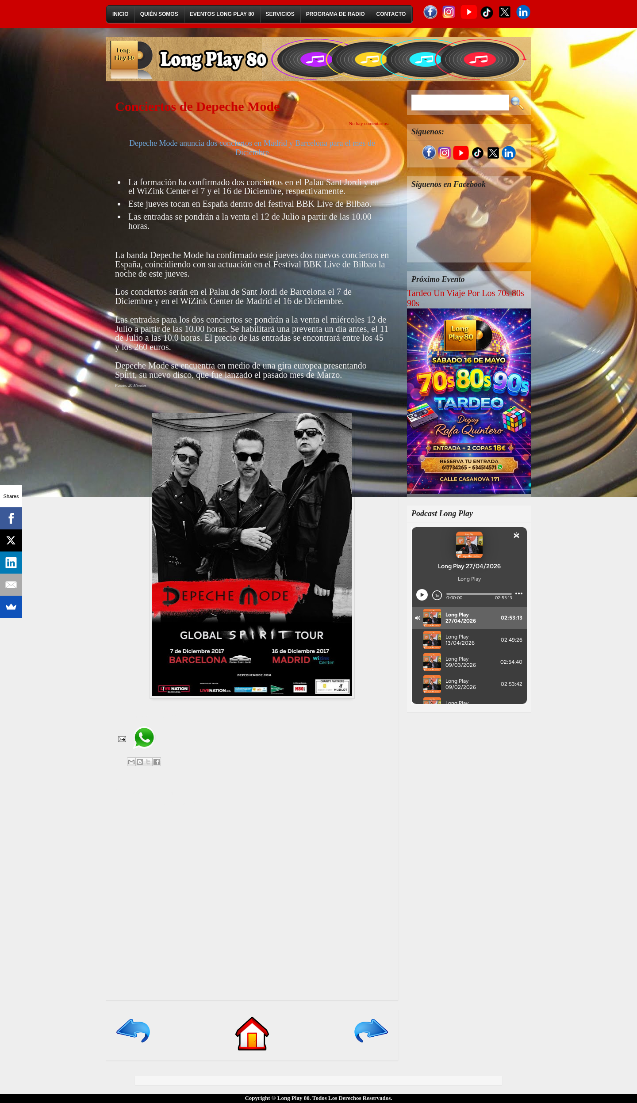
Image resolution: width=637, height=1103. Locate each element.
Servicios (280, 14)
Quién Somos (159, 14)
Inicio (120, 14)
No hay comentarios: (369, 123)
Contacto (391, 14)
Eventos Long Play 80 (222, 14)
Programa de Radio (335, 14)
